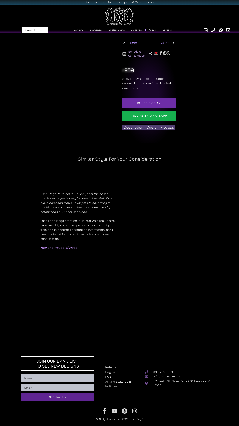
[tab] (133, 127)
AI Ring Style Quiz (118, 381)
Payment (112, 372)
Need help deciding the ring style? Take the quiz (119, 2)
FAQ (108, 377)
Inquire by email (149, 103)
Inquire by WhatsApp (149, 115)
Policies (111, 386)
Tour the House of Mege (58, 247)
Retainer (111, 367)
